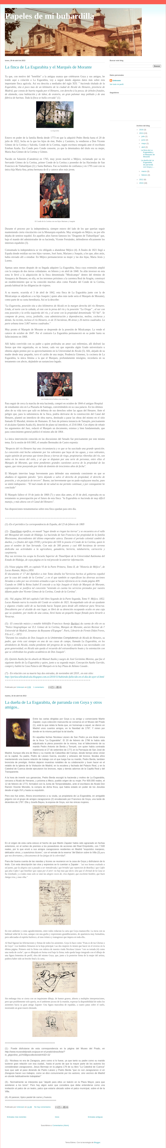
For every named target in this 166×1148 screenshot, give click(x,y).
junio (144, 140)
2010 (141, 183)
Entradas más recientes (16, 1117)
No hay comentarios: (42, 1107)
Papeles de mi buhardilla (49, 16)
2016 (141, 130)
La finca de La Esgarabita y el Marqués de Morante (48, 67)
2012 (141, 179)
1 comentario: (39, 687)
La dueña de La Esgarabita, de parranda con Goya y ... (147, 163)
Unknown (117, 80)
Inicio (57, 1117)
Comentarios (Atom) (60, 1125)
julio (143, 136)
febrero (145, 175)
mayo (144, 143)
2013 (141, 133)
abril (143, 147)
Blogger (97, 1142)
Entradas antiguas (95, 1117)
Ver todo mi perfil (117, 84)
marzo (144, 171)
